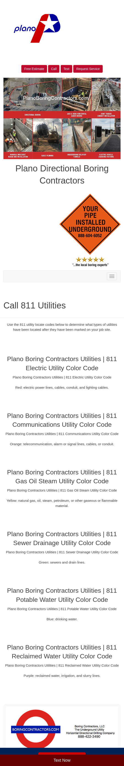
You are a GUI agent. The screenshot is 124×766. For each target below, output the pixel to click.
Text (67, 69)
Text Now (62, 760)
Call (54, 69)
